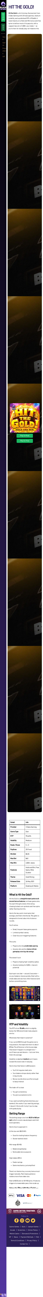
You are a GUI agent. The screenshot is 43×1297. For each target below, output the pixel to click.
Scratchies (21, 1230)
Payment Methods (27, 1237)
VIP (4, 56)
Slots (23, 1227)
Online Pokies (33, 1230)
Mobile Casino (14, 1234)
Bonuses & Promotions (30, 1234)
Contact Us (24, 1244)
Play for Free (24, 441)
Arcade (12, 1230)
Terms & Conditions (17, 1240)
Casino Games (14, 1227)
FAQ (37, 1237)
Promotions (4, 51)
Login (3, 27)
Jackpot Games (33, 1227)
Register (3, 16)
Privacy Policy (32, 1240)
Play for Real (24, 436)
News (16, 1237)
